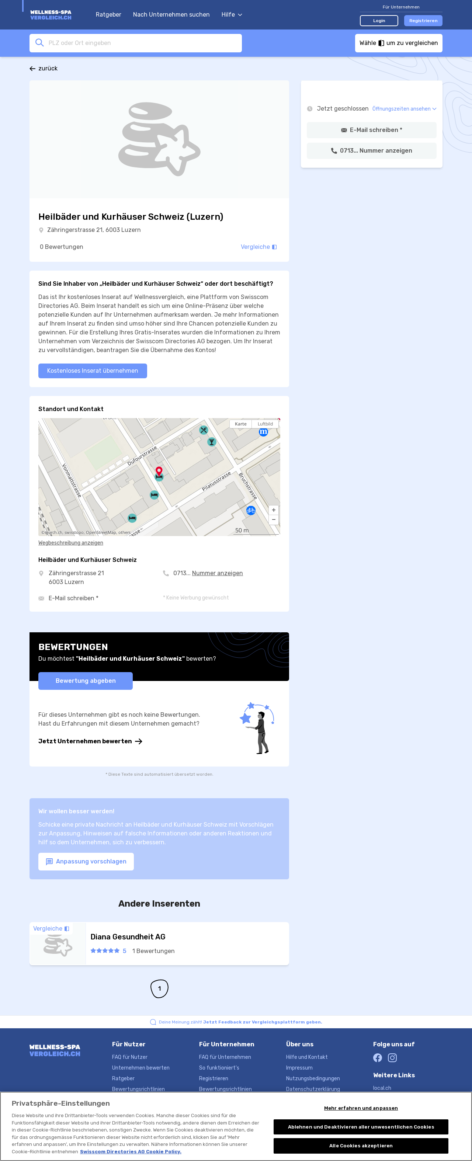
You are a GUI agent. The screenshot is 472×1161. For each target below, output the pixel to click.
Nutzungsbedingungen (313, 1078)
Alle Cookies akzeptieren (361, 1147)
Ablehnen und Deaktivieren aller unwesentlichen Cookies (361, 1128)
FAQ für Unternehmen (225, 1057)
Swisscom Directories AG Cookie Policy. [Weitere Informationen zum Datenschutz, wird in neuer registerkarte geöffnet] (130, 1152)
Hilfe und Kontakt (307, 1057)
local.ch (382, 1088)
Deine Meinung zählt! (240, 1022)
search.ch (53, 532)
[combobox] (143, 43)
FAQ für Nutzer (130, 1057)
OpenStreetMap (101, 532)
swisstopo (74, 532)
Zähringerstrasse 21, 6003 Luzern (94, 229)
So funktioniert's (219, 1068)
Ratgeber (108, 14)
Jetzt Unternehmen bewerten (90, 741)
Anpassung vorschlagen (86, 862)
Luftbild (265, 424)
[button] (273, 510)
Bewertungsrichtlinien (138, 1089)
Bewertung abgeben (86, 680)
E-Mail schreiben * (73, 598)
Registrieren (423, 20)
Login (379, 20)
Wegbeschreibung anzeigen (70, 543)
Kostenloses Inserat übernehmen (92, 370)
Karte (241, 424)
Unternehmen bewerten (141, 1068)
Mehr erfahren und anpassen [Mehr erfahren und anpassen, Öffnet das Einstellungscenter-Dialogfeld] (361, 1109)
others (124, 532)
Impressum (299, 1068)
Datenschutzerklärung (313, 1089)
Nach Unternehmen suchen (171, 14)
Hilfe (232, 14)
